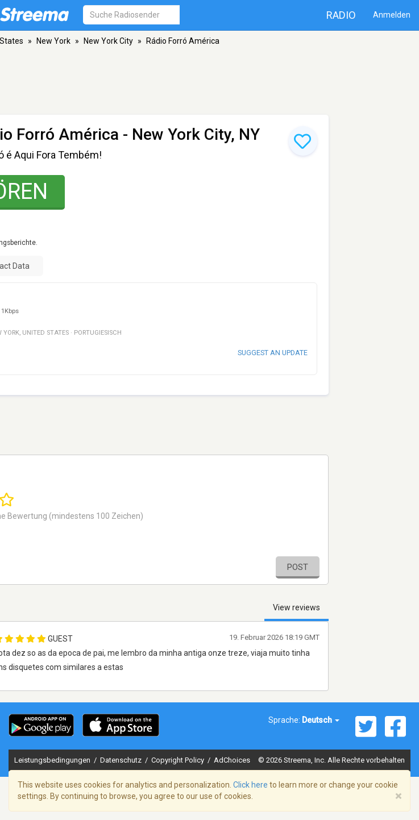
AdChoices (232, 760)
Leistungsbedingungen (53, 760)
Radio (341, 15)
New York (53, 40)
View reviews (296, 607)
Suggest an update (273, 352)
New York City (108, 40)
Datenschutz (121, 760)
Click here (250, 784)
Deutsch (320, 720)
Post (297, 567)
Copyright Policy (178, 760)
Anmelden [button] (391, 14)
